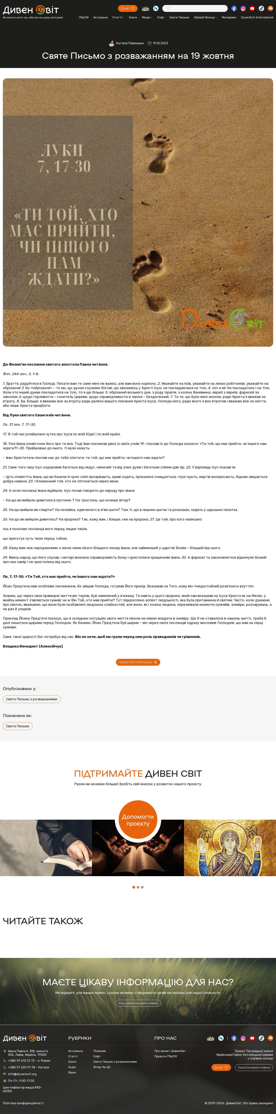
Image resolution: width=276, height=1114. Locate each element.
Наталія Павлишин (130, 43)
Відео (72, 1072)
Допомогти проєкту (138, 820)
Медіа (147, 17)
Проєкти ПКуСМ (165, 1056)
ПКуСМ (83, 17)
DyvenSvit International (257, 17)
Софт (161, 17)
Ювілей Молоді (205, 17)
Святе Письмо (179, 17)
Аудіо (72, 1067)
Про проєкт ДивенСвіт (170, 1051)
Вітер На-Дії (101, 1067)
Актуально (100, 17)
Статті (118, 17)
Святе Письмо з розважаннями (31, 699)
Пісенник (99, 1051)
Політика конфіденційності (23, 1103)
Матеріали (229, 17)
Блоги (133, 17)
